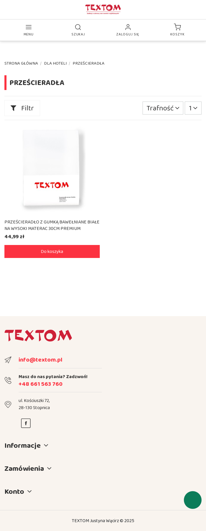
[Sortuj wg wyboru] (163, 108)
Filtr (22, 108)
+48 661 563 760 (41, 383)
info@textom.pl (40, 359)
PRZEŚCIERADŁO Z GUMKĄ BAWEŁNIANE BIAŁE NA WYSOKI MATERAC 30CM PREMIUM (51, 225)
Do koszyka (52, 251)
